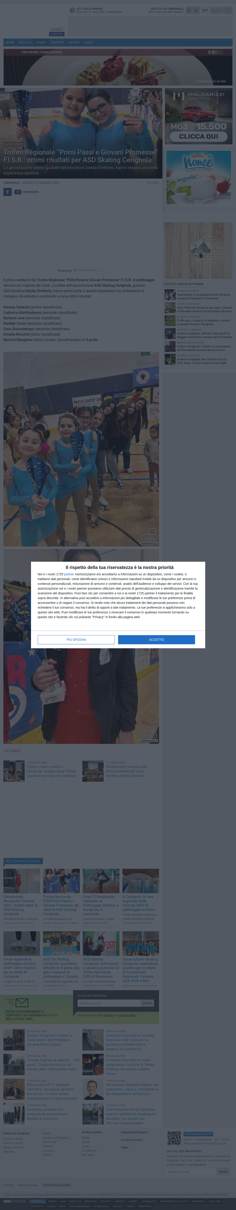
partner (69, 574)
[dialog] (118, 605)
